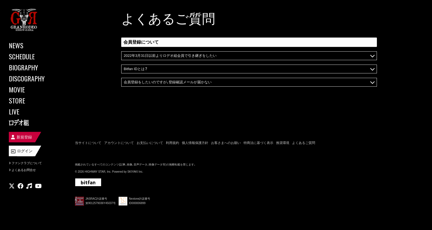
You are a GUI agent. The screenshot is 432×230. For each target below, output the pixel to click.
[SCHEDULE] (33, 56)
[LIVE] (33, 111)
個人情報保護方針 (195, 143)
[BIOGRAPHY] (33, 67)
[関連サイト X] (12, 186)
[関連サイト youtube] (38, 186)
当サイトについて (88, 143)
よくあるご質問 (303, 143)
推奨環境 (282, 143)
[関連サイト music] (29, 186)
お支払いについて (150, 143)
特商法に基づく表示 (258, 143)
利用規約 (172, 143)
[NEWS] (33, 45)
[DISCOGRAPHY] (33, 78)
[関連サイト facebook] (20, 186)
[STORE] (33, 100)
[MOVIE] (33, 89)
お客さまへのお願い (226, 143)
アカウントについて (119, 143)
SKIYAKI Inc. (135, 171)
